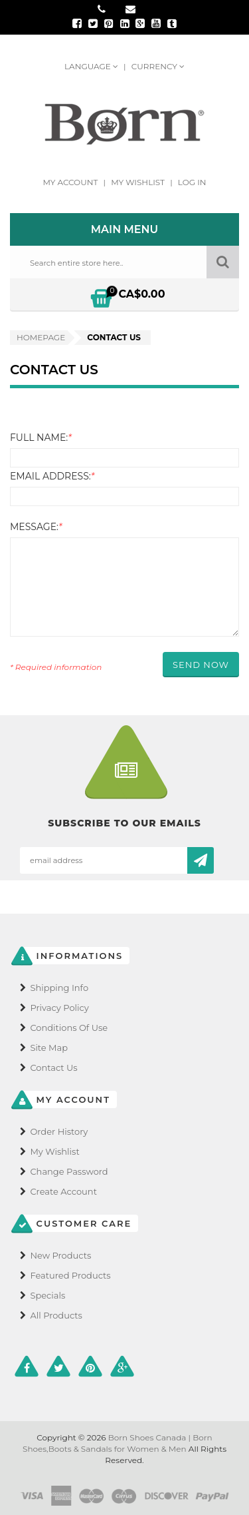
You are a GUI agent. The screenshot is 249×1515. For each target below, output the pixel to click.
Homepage (41, 337)
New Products (60, 1255)
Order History (59, 1131)
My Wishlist (139, 182)
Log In (192, 182)
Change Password (69, 1171)
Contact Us (53, 1067)
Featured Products (70, 1275)
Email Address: (52, 476)
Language (92, 66)
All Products (56, 1315)
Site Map (49, 1047)
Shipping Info (59, 987)
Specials (47, 1295)
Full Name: (41, 438)
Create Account (63, 1191)
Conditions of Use (69, 1027)
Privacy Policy (59, 1007)
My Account (71, 182)
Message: (36, 527)
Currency (158, 66)
